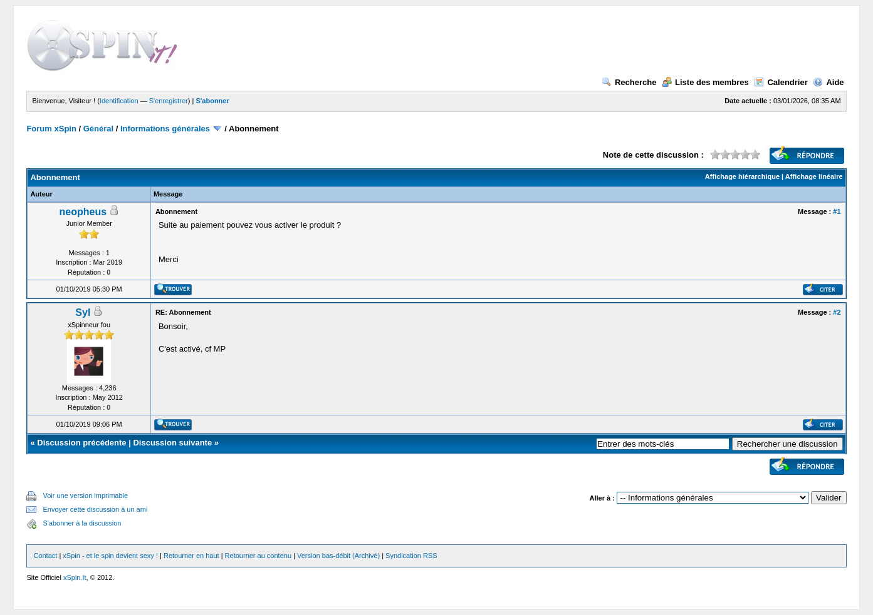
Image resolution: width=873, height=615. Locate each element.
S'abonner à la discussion (82, 523)
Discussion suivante (172, 442)
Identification (119, 100)
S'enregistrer (168, 100)
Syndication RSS (411, 555)
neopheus (83, 211)
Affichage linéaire (814, 176)
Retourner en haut (191, 555)
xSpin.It (74, 577)
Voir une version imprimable (85, 495)
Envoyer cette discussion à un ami (95, 509)
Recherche (629, 82)
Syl (82, 312)
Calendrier (780, 82)
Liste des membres (705, 82)
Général (98, 128)
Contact (45, 555)
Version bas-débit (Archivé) (338, 555)
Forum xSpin (51, 128)
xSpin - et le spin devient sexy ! (110, 555)
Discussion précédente (81, 442)
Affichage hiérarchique (742, 176)
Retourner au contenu (258, 555)
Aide (828, 82)
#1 (836, 211)
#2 (836, 312)
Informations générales (165, 128)
